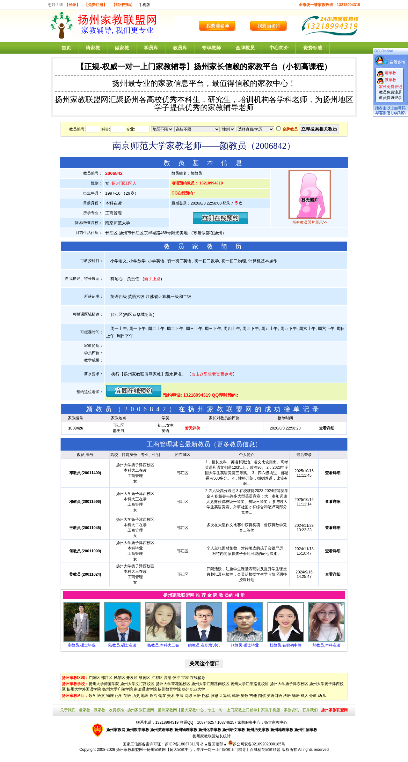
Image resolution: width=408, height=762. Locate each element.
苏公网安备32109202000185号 (256, 744)
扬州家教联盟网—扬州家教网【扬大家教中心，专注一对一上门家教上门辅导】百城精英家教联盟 (198, 749)
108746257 (227, 722)
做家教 (122, 47)
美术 (171, 695)
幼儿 (322, 695)
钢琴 (162, 695)
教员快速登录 (390, 97)
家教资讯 (291, 710)
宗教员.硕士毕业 (81, 645)
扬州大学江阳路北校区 (249, 684)
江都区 (157, 678)
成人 (304, 695)
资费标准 (312, 47)
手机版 (144, 5)
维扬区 (144, 678)
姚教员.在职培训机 (204, 645)
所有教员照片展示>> (309, 222)
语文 (101, 695)
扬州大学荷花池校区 (173, 684)
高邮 (167, 678)
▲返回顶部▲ (215, 744)
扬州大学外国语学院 (84, 689)
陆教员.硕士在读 (122, 645)
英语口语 (274, 695)
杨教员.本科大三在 (163, 645)
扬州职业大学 (193, 689)
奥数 (244, 695)
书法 (179, 695)
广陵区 (94, 678)
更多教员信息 (236, 444)
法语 (287, 695)
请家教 (93, 47)
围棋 (262, 695)
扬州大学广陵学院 (117, 689)
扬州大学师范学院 (104, 684)
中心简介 (278, 47)
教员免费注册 (390, 92)
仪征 (176, 678)
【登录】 (72, 5)
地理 (145, 695)
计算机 (225, 695)
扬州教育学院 (169, 689)
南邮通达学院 (145, 689)
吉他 (253, 695)
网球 (188, 695)
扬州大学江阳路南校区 (210, 684)
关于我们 (68, 710)
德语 (296, 695)
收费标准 (116, 710)
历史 (136, 695)
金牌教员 (245, 47)
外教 (313, 695)
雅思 (214, 695)
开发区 (132, 678)
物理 (110, 695)
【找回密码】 (123, 5)
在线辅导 (197, 678)
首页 (66, 47)
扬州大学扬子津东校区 (289, 684)
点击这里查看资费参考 (212, 374)
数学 (92, 695)
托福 (205, 695)
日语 (197, 695)
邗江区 (107, 678)
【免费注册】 (95, 5)
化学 (118, 695)
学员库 (151, 47)
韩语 (236, 695)
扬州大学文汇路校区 (137, 684)
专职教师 (211, 47)
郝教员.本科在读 (326, 645)
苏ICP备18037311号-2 (184, 744)
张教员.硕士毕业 (245, 645)
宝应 (185, 678)
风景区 (119, 678)
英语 (127, 695)
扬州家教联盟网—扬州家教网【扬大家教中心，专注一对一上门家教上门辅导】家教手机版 (203, 710)
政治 (153, 695)
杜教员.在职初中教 (285, 645)
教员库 (180, 47)
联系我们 (310, 710)
